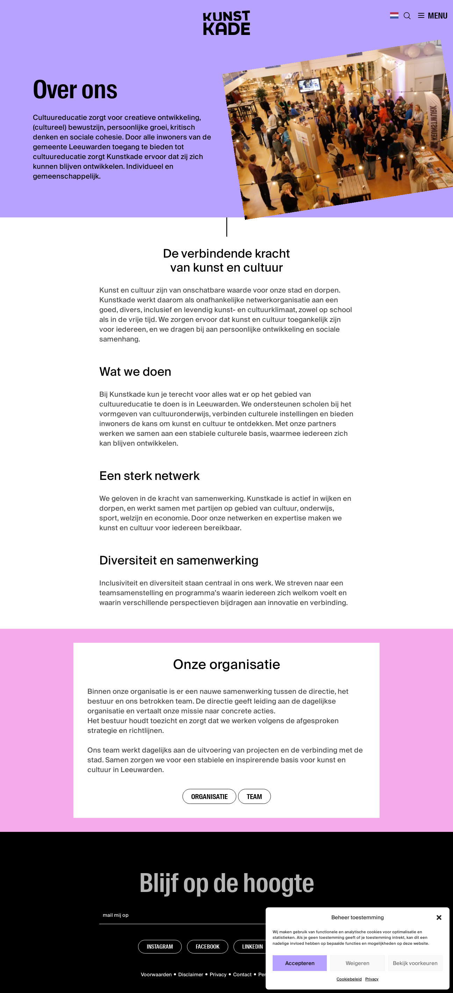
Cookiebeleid (349, 979)
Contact (242, 975)
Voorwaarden (156, 975)
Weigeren (357, 963)
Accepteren (300, 963)
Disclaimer (190, 975)
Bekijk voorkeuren (415, 963)
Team (254, 796)
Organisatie (209, 796)
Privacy (372, 979)
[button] (439, 917)
